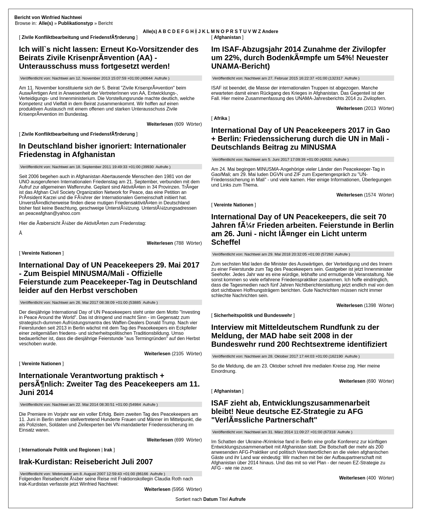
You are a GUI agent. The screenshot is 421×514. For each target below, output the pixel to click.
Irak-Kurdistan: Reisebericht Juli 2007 (86, 462)
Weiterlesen (160, 124)
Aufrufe (237, 499)
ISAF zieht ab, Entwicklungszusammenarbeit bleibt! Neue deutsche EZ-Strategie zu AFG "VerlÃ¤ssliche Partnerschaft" (290, 411)
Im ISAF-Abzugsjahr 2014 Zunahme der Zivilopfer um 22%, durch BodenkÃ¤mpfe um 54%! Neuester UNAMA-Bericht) (300, 57)
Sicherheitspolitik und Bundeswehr (253, 315)
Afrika (220, 118)
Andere (270, 31)
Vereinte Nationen (41, 253)
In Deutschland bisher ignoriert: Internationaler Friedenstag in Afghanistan (102, 150)
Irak (108, 449)
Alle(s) (46, 23)
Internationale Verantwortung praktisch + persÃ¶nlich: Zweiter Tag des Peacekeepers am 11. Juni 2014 (109, 383)
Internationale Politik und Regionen (61, 449)
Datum (210, 499)
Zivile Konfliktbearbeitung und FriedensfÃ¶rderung (78, 37)
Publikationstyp (75, 23)
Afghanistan (227, 37)
